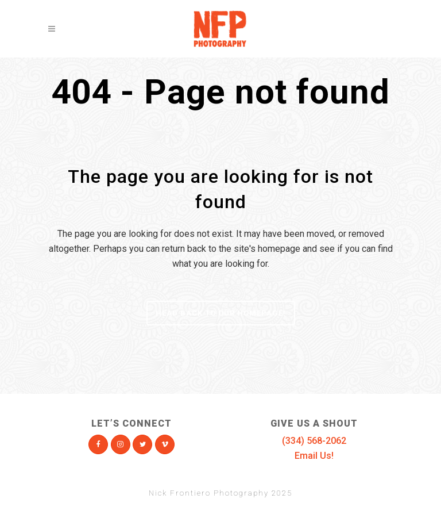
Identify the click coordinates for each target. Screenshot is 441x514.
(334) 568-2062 (314, 440)
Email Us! (314, 455)
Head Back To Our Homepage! (221, 313)
